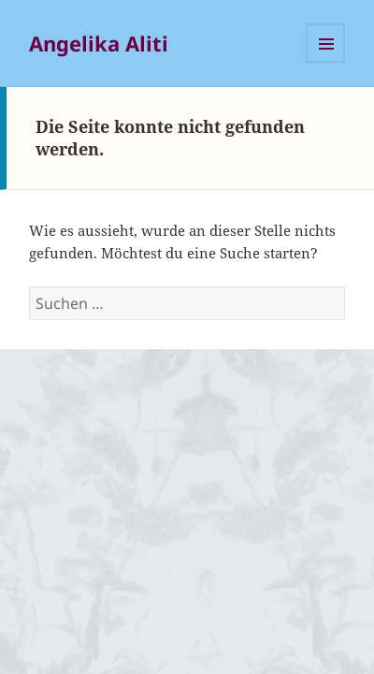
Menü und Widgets (325, 43)
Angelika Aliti (98, 43)
